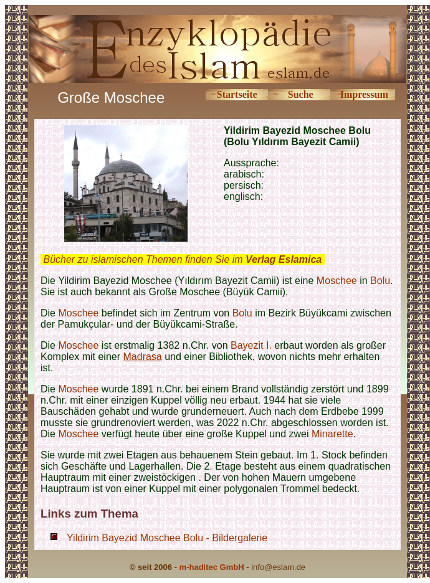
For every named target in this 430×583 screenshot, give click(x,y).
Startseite (237, 94)
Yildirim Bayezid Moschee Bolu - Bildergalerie (167, 538)
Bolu (380, 280)
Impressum (364, 94)
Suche (300, 94)
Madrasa (142, 356)
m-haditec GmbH (211, 567)
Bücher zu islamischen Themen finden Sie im (182, 259)
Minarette (332, 434)
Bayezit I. (251, 345)
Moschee (337, 280)
